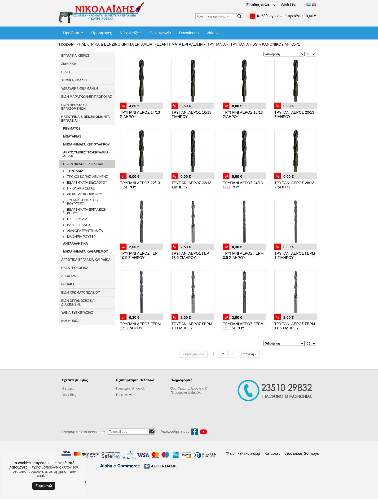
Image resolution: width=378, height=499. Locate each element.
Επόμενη (248, 354)
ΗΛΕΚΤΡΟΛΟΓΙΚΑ (75, 268)
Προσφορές (101, 32)
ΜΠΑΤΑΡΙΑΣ (72, 136)
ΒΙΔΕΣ (66, 72)
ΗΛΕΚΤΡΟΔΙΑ (77, 219)
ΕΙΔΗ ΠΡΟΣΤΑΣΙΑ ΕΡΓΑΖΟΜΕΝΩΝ (74, 107)
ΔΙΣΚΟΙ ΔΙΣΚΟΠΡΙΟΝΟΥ (84, 194)
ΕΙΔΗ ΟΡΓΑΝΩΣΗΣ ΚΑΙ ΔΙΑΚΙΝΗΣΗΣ (78, 302)
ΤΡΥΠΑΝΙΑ (216, 44)
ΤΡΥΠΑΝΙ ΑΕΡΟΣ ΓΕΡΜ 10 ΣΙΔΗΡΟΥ (192, 326)
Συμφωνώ (44, 486)
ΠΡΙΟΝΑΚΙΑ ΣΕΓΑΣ (81, 188)
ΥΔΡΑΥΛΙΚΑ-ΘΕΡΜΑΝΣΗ (79, 88)
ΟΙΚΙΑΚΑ (68, 284)
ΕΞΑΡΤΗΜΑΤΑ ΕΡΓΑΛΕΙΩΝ (180, 44)
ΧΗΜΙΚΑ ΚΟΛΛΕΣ (74, 80)
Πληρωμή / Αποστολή (131, 388)
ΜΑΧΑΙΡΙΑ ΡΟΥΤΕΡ (81, 237)
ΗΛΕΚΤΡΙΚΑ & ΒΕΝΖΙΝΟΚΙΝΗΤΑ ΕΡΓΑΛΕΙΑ (115, 44)
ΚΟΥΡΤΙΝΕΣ (70, 321)
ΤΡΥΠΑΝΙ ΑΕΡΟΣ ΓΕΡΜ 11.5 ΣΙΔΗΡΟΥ (294, 326)
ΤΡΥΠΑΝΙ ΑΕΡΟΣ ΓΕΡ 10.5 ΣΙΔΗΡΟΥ (138, 255)
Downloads (189, 32)
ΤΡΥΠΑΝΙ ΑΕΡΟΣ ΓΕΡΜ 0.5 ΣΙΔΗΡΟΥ (243, 255)
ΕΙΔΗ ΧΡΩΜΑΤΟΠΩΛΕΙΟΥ (80, 292)
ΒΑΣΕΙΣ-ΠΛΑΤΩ (78, 225)
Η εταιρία (68, 388)
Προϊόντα (71, 32)
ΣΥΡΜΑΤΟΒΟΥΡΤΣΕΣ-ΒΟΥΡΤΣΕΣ (83, 202)
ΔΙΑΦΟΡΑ (68, 276)
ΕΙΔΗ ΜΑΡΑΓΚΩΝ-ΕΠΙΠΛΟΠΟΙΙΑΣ (86, 97)
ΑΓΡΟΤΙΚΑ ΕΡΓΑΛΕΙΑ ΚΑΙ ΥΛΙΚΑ (86, 260)
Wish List (288, 5)
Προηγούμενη (193, 354)
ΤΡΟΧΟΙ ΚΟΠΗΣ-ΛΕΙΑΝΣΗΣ (87, 177)
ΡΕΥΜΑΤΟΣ (71, 128)
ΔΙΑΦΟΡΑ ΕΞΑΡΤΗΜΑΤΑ (85, 231)
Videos (212, 32)
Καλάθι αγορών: (286, 16)
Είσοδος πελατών (260, 5)
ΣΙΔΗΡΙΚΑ (68, 64)
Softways (311, 453)
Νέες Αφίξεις (131, 32)
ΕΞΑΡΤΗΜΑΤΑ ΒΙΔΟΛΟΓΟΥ (87, 182)
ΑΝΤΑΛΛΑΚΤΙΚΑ (75, 243)
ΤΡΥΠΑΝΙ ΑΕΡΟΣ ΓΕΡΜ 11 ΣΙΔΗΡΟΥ (243, 326)
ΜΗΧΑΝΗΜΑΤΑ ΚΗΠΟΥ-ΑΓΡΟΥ (86, 144)
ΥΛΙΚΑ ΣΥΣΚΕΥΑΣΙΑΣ (77, 313)
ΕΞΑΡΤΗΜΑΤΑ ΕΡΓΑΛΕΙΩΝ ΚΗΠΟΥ (87, 211)
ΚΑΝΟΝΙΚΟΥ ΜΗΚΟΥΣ (281, 44)
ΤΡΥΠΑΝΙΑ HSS (243, 44)
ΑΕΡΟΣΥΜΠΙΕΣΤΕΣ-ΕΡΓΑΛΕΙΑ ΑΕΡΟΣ (86, 154)
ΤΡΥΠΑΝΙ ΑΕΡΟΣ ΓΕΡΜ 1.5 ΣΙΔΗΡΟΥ (140, 326)
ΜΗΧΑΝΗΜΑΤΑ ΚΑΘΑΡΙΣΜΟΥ (85, 251)
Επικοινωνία (160, 32)
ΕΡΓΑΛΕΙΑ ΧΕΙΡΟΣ (75, 56)
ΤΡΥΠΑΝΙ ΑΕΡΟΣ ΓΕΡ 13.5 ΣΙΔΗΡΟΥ (190, 255)
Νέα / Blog (69, 395)
